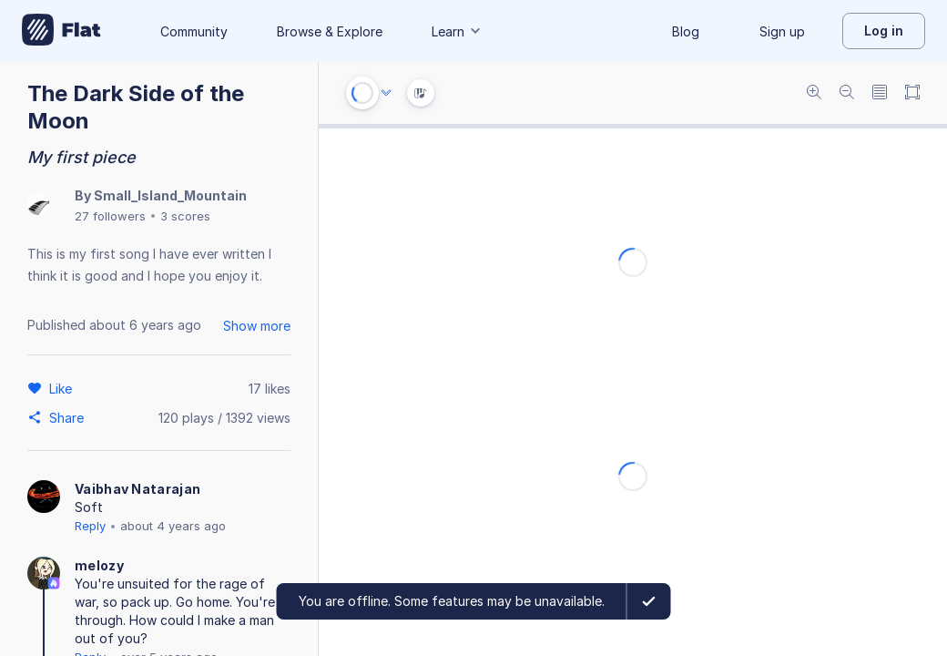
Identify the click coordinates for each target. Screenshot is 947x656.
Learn (457, 31)
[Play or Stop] (362, 93)
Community (194, 31)
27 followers (110, 216)
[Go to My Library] (61, 31)
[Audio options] (386, 93)
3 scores (185, 216)
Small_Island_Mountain (170, 195)
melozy (99, 565)
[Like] (63, 388)
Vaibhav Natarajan (137, 489)
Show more (256, 325)
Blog (685, 31)
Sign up (782, 31)
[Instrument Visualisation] (420, 93)
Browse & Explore (329, 31)
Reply (90, 525)
